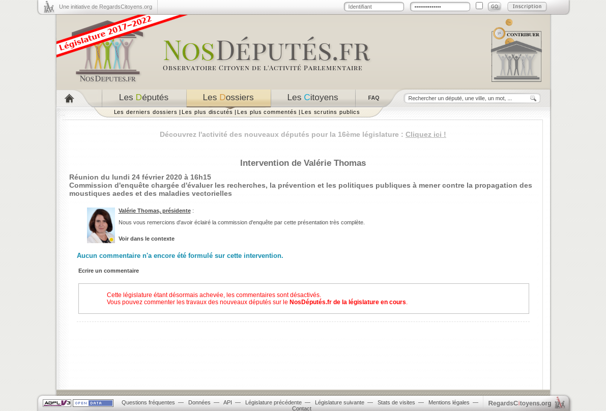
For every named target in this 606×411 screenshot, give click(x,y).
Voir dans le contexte (147, 239)
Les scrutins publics (330, 112)
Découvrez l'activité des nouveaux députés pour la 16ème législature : (303, 134)
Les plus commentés (267, 112)
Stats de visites (396, 402)
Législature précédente (273, 402)
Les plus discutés (207, 112)
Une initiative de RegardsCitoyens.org (105, 7)
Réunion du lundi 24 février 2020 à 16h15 (140, 177)
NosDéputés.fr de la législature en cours (348, 302)
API (227, 402)
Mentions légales (449, 402)
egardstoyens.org (520, 403)
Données (199, 402)
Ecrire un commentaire (108, 271)
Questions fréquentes (148, 402)
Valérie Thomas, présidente (155, 211)
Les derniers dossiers (146, 112)
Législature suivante (339, 402)
